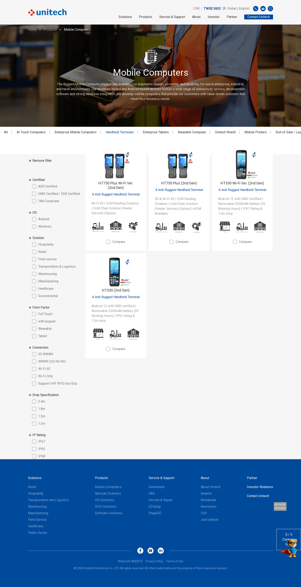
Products (145, 17)
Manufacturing (38, 513)
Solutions (125, 17)
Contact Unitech (258, 496)
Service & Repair (160, 500)
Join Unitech (209, 520)
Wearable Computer (192, 132)
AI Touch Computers (31, 132)
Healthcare (35, 526)
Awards (206, 493)
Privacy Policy (154, 561)
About (196, 17)
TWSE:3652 (212, 8)
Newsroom (208, 506)
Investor (214, 17)
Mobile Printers (255, 132)
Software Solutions (108, 513)
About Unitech (211, 487)
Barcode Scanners (108, 493)
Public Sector (37, 533)
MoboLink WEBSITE (130, 561)
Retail (32, 487)
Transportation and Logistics (48, 500)
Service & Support (172, 17)
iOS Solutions (104, 500)
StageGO (155, 513)
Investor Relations (260, 487)
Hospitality (35, 493)
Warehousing (37, 506)
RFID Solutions (105, 506)
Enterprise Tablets (156, 132)
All (6, 132)
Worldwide (208, 500)
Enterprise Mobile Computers (76, 132)
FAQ (152, 493)
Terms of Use (174, 561)
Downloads (157, 487)
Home (32, 29)
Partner (232, 17)
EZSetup (155, 506)
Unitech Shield (225, 132)
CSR (196, 8)
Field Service (37, 520)
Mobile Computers (77, 29)
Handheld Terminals (120, 132)
